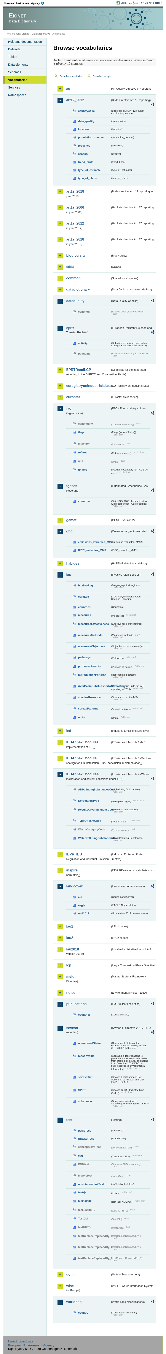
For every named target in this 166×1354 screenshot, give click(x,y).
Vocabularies (17, 80)
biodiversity (76, 255)
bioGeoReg (85, 585)
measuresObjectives (91, 646)
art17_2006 (75, 207)
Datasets (14, 49)
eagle (81, 905)
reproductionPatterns (92, 674)
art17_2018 (75, 239)
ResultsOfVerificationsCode (94, 809)
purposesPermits (89, 666)
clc (80, 897)
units (81, 717)
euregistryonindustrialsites (88, 386)
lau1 (69, 926)
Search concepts (102, 76)
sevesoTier (85, 1077)
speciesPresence (89, 697)
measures (84, 615)
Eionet (25, 33)
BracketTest (86, 1138)
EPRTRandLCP (78, 370)
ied (68, 731)
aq (68, 88)
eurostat (73, 397)
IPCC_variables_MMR (92, 550)
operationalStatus (89, 1043)
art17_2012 (75, 223)
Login (123, 3)
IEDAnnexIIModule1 (82, 742)
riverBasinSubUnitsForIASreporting (94, 686)
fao (68, 408)
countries (84, 501)
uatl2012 (83, 913)
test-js (82, 1192)
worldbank (74, 1302)
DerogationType (88, 800)
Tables (12, 57)
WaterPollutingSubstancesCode (94, 838)
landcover (74, 886)
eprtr (70, 328)
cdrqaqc (83, 596)
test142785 (85, 1201)
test (69, 1120)
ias (68, 574)
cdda (70, 267)
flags (81, 432)
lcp (68, 965)
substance (85, 1101)
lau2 (69, 938)
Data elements (18, 64)
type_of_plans (87, 178)
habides (72, 563)
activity (83, 343)
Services (14, 87)
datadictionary (78, 289)
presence (84, 145)
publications (76, 1004)
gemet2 (72, 520)
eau (80, 1155)
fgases (71, 486)
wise (70, 1286)
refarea (82, 452)
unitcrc (82, 469)
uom (69, 1274)
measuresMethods (90, 635)
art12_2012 (75, 100)
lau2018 (72, 949)
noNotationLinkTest (91, 1184)
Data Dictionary (40, 33)
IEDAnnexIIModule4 (82, 774)
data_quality (86, 121)
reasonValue (86, 1056)
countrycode (86, 110)
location (83, 129)
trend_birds (85, 162)
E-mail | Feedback (20, 1341)
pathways (84, 657)
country (83, 1312)
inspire (71, 870)
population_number (91, 137)
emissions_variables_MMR (94, 542)
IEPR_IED (74, 854)
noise (70, 993)
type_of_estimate (89, 170)
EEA (26, 3)
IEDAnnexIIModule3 (82, 758)
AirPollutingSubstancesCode (94, 789)
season (83, 153)
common (73, 278)
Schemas (14, 72)
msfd (70, 976)
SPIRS (82, 1090)
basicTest (84, 1130)
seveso (72, 1028)
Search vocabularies (71, 76)
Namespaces (17, 95)
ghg (69, 531)
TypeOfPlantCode (89, 820)
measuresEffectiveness (93, 624)
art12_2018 (75, 191)
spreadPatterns (88, 708)
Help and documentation (25, 41)
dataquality (75, 301)
